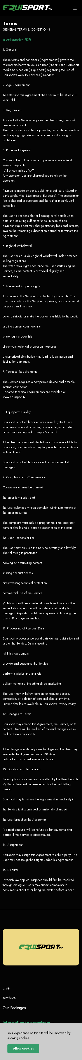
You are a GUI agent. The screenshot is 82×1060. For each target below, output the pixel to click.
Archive (9, 998)
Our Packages (14, 1008)
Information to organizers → (29, 1023)
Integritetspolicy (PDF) (17, 39)
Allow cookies (23, 1048)
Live (6, 988)
